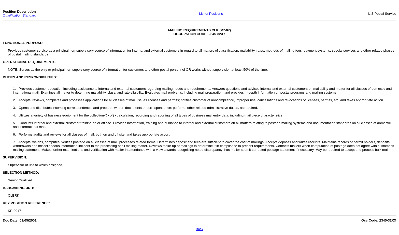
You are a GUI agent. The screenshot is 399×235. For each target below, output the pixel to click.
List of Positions (211, 14)
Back (199, 229)
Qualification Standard (19, 15)
